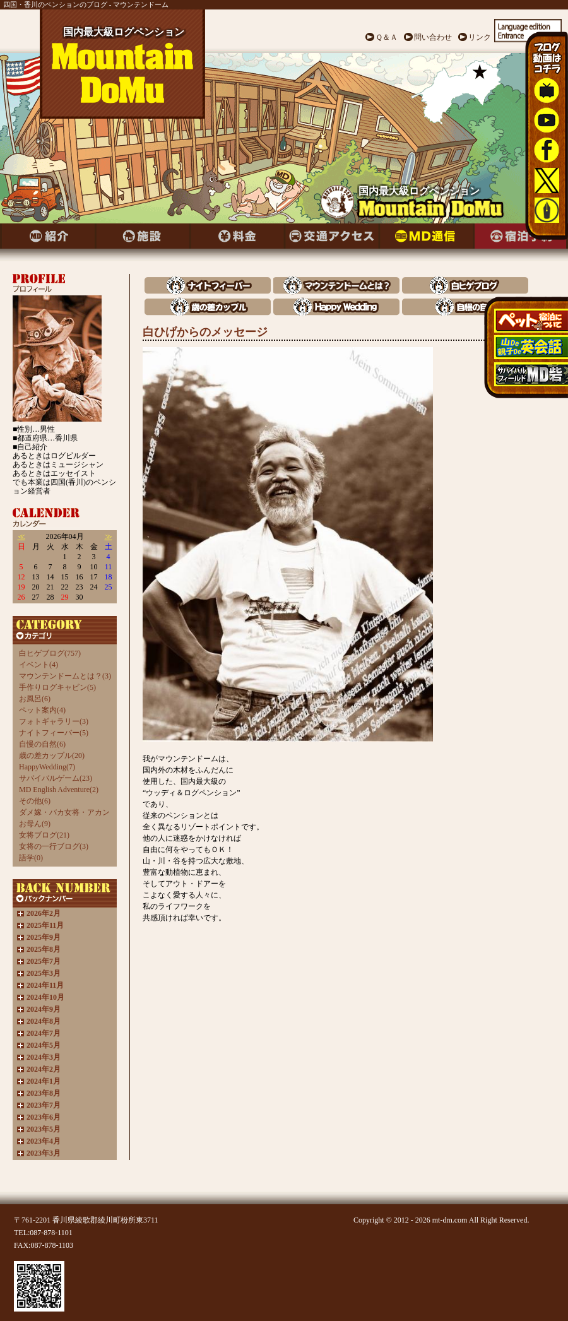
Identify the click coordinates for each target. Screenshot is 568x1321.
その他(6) (34, 801)
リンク (479, 37)
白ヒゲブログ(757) (50, 653)
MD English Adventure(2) (58, 789)
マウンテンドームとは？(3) (65, 676)
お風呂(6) (34, 698)
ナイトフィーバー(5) (53, 732)
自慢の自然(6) (42, 744)
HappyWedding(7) (47, 766)
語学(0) (31, 857)
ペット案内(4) (42, 710)
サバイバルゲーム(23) (55, 778)
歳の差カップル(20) (52, 755)
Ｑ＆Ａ (387, 37)
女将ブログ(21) (44, 835)
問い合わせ (433, 37)
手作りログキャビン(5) (57, 687)
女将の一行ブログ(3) (53, 846)
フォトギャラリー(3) (53, 721)
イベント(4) (38, 664)
